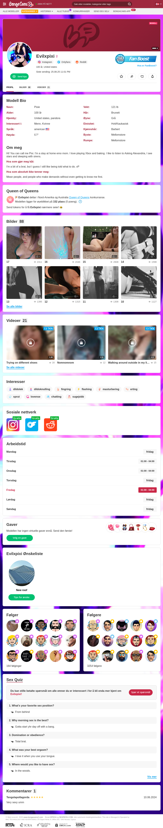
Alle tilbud (64, 11)
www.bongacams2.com (33, 817)
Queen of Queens (79, 197)
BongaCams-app (122, 11)
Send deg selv (101, 11)
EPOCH (53, 817)
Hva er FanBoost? (147, 65)
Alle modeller (11, 11)
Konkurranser (81, 11)
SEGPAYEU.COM (66, 817)
